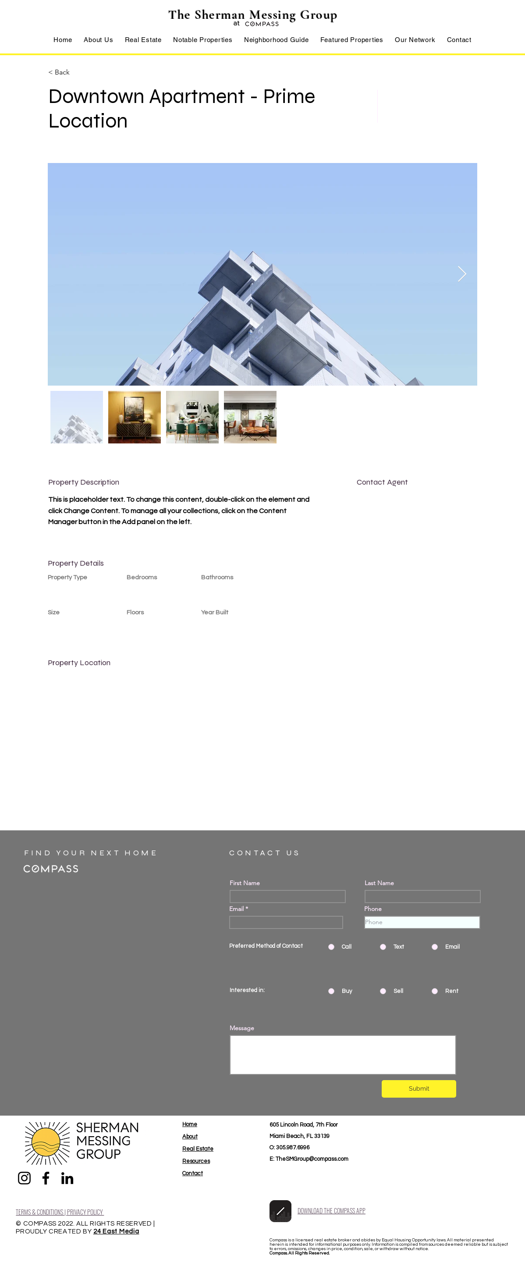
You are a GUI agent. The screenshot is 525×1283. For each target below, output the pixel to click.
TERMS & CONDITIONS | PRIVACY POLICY (60, 1211)
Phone (373, 909)
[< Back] (79, 72)
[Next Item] (462, 274)
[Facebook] (45, 1178)
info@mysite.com (381, 520)
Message (242, 1028)
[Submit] (419, 1089)
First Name (245, 883)
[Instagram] (24, 1178)
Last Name (379, 883)
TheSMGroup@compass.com (312, 1159)
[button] (143, 40)
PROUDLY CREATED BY (54, 1231)
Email (236, 909)
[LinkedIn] (67, 1178)
